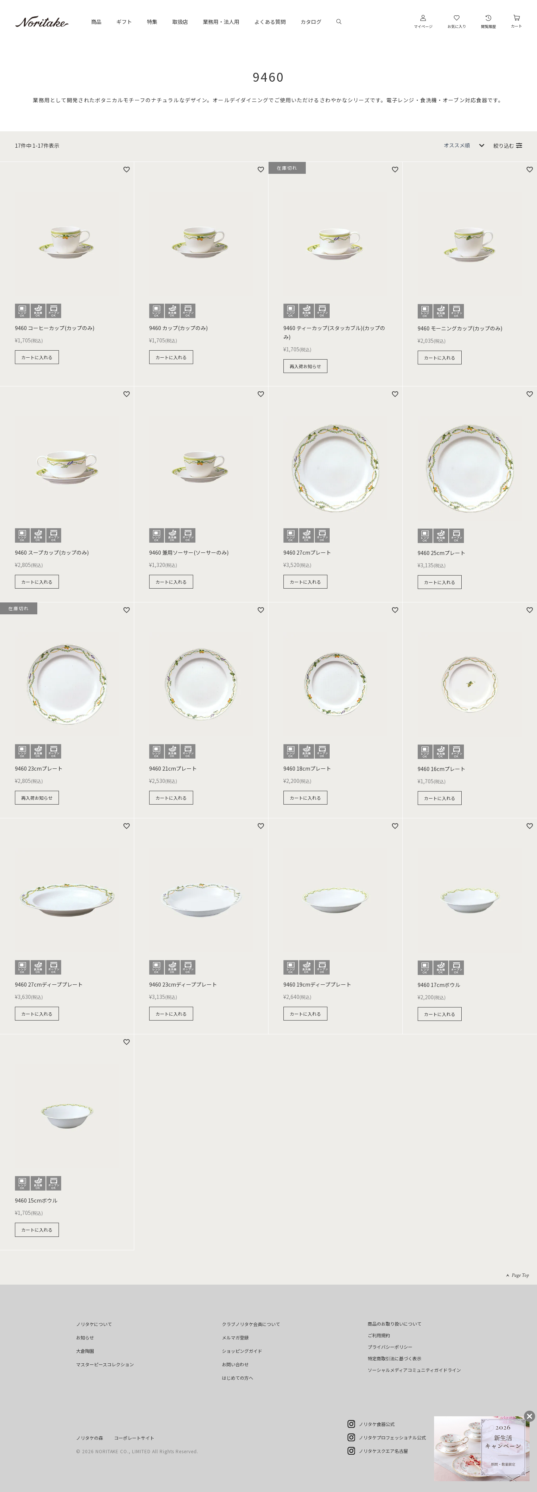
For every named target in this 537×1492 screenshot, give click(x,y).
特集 (152, 21)
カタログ (311, 21)
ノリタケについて (94, 1324)
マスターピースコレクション (105, 1364)
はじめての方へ (237, 1378)
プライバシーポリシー (390, 1347)
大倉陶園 (85, 1351)
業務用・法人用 (221, 21)
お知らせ (85, 1337)
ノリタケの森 (89, 1438)
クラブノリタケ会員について (251, 1324)
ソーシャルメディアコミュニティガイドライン (414, 1370)
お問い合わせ (235, 1364)
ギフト (124, 21)
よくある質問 (270, 21)
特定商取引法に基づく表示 (394, 1358)
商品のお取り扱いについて (394, 1323)
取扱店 (180, 21)
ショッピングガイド (242, 1351)
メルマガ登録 (235, 1337)
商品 (96, 21)
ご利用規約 (379, 1335)
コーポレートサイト (134, 1438)
